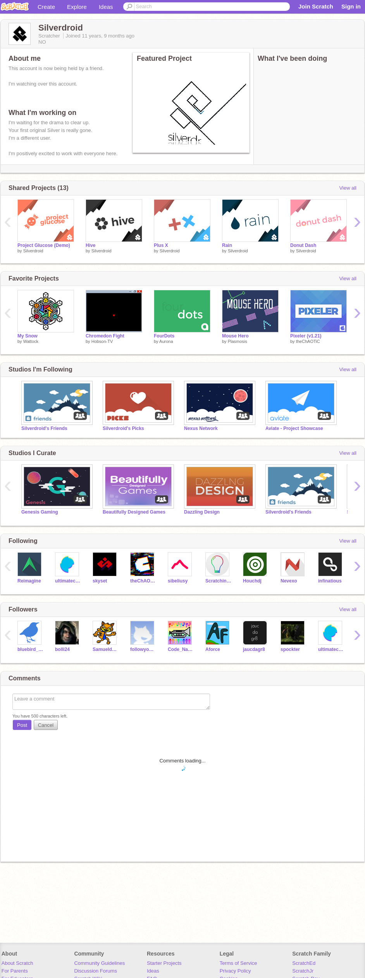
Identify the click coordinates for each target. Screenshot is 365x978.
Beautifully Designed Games (134, 512)
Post (22, 725)
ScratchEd (303, 963)
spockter (290, 649)
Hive (90, 245)
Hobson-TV (102, 341)
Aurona (166, 341)
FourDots (164, 336)
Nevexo (289, 581)
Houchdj (252, 581)
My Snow (27, 336)
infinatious (330, 581)
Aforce (212, 649)
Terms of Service (238, 963)
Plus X (161, 245)
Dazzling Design (202, 512)
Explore (77, 6)
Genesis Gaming (39, 512)
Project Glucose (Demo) (43, 245)
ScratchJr (302, 971)
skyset (100, 581)
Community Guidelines (99, 963)
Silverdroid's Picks (123, 428)
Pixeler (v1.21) (306, 336)
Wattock (30, 341)
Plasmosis (237, 341)
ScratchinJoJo (218, 581)
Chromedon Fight (105, 336)
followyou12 (143, 649)
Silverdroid (33, 250)
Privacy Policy (235, 971)
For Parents (15, 971)
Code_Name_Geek (181, 649)
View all (347, 188)
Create (46, 6)
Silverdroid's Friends (44, 428)
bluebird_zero (30, 649)
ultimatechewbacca (68, 581)
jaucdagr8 (254, 649)
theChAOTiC (308, 341)
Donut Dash (303, 245)
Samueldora (106, 649)
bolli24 (62, 649)
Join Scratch (315, 6)
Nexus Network (201, 428)
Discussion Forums (95, 971)
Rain (227, 245)
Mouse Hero (235, 336)
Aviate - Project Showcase (294, 428)
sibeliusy (178, 581)
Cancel (45, 725)
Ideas (106, 6)
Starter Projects (164, 963)
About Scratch (17, 963)
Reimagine (29, 581)
